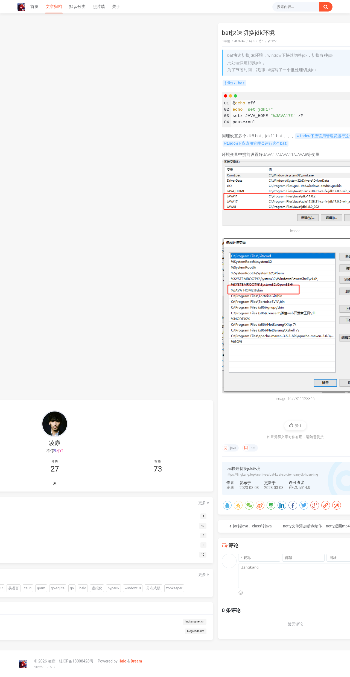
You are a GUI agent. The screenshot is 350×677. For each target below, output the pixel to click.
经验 (270, 224)
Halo (122, 660)
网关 (276, 230)
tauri (27, 567)
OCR (57, 557)
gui (65, 547)
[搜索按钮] (325, 7)
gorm (41, 567)
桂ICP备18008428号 (76, 660)
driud (28, 557)
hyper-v (58, 577)
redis (320, 219)
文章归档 (54, 6)
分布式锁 (53, 586)
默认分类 (77, 6)
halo (27, 577)
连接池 (42, 557)
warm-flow (32, 547)
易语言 (71, 557)
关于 (116, 6)
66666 (270, 167)
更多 (82, 462)
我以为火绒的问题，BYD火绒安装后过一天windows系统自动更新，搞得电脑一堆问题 (295, 136)
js (282, 224)
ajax (288, 224)
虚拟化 (41, 577)
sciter (77, 547)
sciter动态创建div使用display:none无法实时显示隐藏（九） (290, 60)
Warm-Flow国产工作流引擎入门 (289, 50)
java (113, 447)
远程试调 (307, 224)
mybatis (305, 229)
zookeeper (73, 586)
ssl (277, 224)
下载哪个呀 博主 (277, 104)
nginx (266, 230)
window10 (32, 586)
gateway (288, 229)
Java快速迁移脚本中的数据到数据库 (290, 40)
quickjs (51, 547)
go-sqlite (57, 567)
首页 (34, 6)
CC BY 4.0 (179, 486)
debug (321, 224)
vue (296, 224)
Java (244, 41)
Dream (136, 660)
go (71, 567)
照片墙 (99, 6)
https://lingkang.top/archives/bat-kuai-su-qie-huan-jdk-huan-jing (152, 474)
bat (132, 447)
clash (318, 230)
